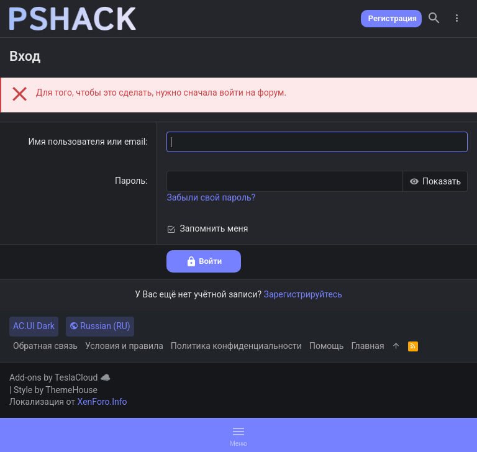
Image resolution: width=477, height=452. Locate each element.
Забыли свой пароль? (210, 197)
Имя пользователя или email (87, 142)
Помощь (326, 346)
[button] (238, 435)
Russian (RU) (100, 326)
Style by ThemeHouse (56, 390)
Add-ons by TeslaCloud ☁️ (60, 377)
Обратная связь (45, 346)
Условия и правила (124, 346)
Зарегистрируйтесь (303, 294)
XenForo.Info (102, 402)
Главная (367, 346)
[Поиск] (434, 19)
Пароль (130, 181)
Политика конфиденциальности (236, 346)
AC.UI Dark (34, 326)
